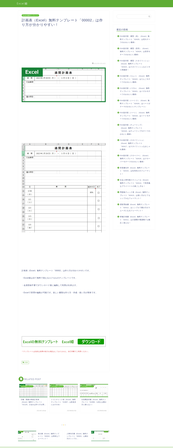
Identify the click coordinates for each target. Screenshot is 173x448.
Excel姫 (22, 3)
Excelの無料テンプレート (30, 15)
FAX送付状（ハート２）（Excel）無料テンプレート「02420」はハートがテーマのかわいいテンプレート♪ (135, 104)
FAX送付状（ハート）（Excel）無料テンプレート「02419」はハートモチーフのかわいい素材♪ (135, 116)
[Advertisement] (64, 44)
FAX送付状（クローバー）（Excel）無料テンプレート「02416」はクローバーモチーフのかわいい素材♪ (135, 159)
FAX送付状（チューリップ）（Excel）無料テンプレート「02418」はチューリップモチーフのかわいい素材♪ (135, 129)
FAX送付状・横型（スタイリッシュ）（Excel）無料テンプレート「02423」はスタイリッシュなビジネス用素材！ (135, 65)
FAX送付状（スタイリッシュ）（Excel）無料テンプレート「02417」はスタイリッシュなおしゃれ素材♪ (135, 144)
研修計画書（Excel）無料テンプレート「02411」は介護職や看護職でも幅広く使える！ (135, 220)
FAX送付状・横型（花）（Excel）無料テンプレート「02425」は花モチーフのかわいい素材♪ (135, 39)
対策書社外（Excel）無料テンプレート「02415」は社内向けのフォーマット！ (135, 171)
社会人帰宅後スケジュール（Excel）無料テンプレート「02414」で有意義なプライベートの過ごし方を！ (135, 183)
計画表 (26, 362)
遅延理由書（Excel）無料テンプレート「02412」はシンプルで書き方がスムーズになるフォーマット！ (135, 208)
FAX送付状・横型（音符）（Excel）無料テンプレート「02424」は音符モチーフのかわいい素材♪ (135, 52)
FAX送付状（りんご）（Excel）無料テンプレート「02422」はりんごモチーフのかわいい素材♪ (135, 79)
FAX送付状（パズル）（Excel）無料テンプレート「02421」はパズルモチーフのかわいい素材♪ (135, 91)
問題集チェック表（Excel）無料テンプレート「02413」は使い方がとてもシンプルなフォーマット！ (135, 195)
